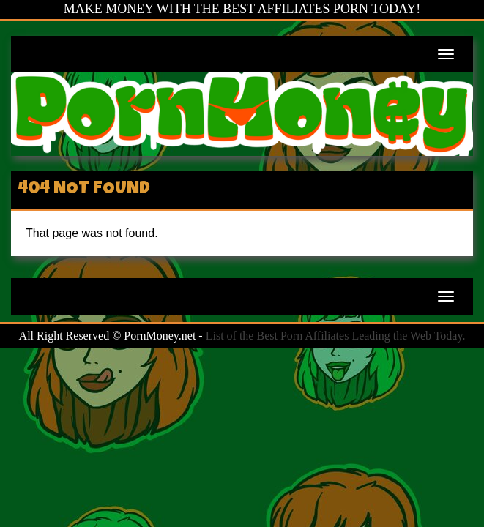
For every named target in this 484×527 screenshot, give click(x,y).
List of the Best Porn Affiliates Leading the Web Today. (336, 335)
